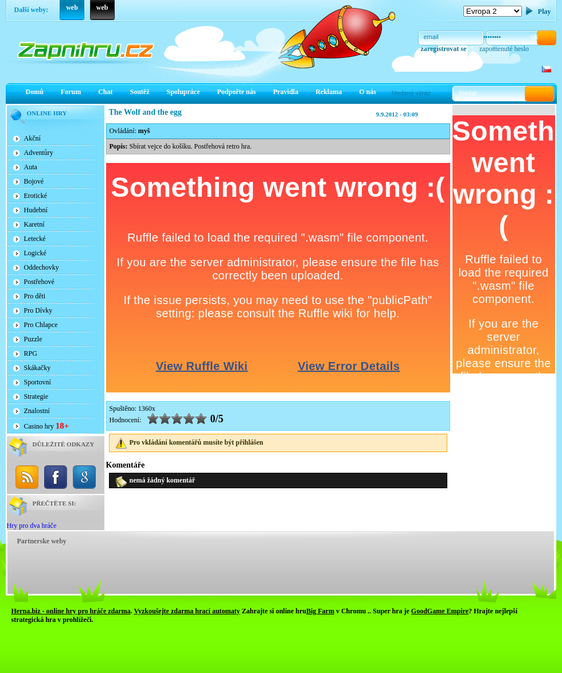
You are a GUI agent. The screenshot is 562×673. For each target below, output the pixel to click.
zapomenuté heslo (504, 49)
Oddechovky (41, 267)
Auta (30, 167)
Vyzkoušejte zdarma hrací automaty (187, 611)
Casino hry (46, 425)
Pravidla (285, 92)
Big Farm (320, 611)
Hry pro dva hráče (32, 526)
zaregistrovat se (444, 49)
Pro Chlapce (41, 325)
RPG (30, 353)
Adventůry (38, 153)
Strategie (36, 396)
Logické (35, 253)
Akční (32, 138)
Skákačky (37, 368)
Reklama (328, 92)
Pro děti (35, 296)
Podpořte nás (236, 92)
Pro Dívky (38, 310)
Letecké (35, 239)
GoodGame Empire (440, 611)
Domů (35, 92)
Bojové (34, 181)
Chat (105, 92)
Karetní (34, 224)
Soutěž (140, 92)
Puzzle (33, 339)
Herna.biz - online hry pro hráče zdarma (71, 611)
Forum (71, 92)
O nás (367, 92)
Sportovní (37, 382)
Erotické (36, 196)
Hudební (36, 210)
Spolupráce (183, 92)
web (72, 7)
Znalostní (37, 411)
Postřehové (39, 282)
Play (544, 11)
